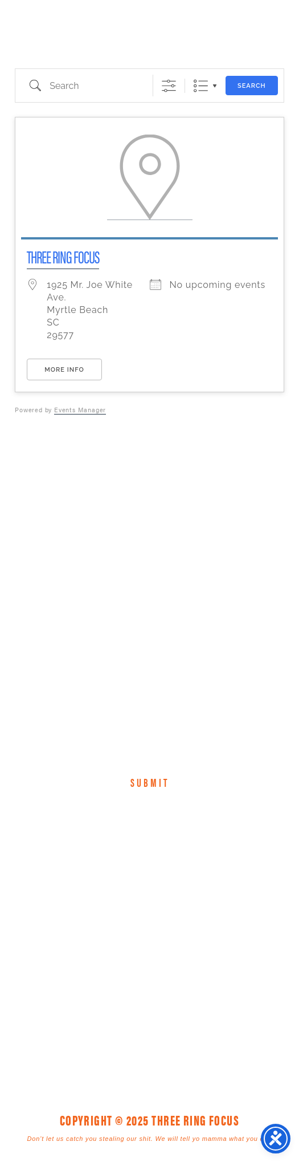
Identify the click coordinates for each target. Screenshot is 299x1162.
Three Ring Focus (63, 256)
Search (251, 86)
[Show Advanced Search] (169, 86)
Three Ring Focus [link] (38, 33)
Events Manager (80, 409)
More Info (64, 369)
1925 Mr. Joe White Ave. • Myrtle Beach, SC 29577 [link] (124, 954)
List (201, 86)
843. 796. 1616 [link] (229, 954)
